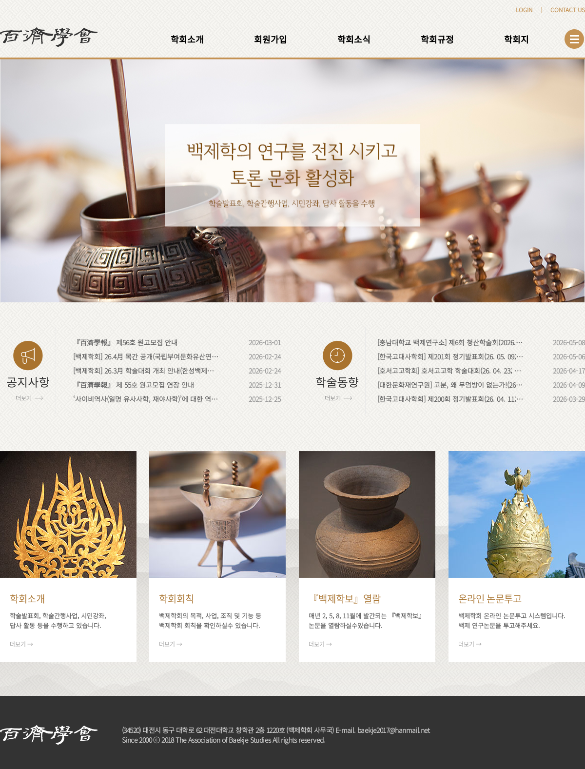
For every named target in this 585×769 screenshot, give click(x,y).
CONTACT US (567, 9)
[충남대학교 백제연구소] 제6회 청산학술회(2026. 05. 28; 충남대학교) (450, 342)
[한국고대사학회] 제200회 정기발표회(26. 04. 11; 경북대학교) (450, 399)
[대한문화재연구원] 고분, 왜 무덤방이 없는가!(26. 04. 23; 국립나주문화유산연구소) (450, 385)
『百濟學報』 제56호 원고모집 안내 (125, 342)
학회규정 (437, 39)
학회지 (516, 39)
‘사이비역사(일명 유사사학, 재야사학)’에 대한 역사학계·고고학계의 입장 (146, 399)
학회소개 (187, 39)
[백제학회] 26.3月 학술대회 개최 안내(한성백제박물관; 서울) (146, 370)
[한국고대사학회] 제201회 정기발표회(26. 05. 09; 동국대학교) (450, 356)
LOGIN (524, 9)
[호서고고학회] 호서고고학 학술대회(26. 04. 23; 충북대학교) (450, 370)
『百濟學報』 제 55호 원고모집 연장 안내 (133, 385)
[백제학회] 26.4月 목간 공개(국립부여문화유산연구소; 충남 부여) (146, 356)
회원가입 (270, 39)
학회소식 (353, 39)
